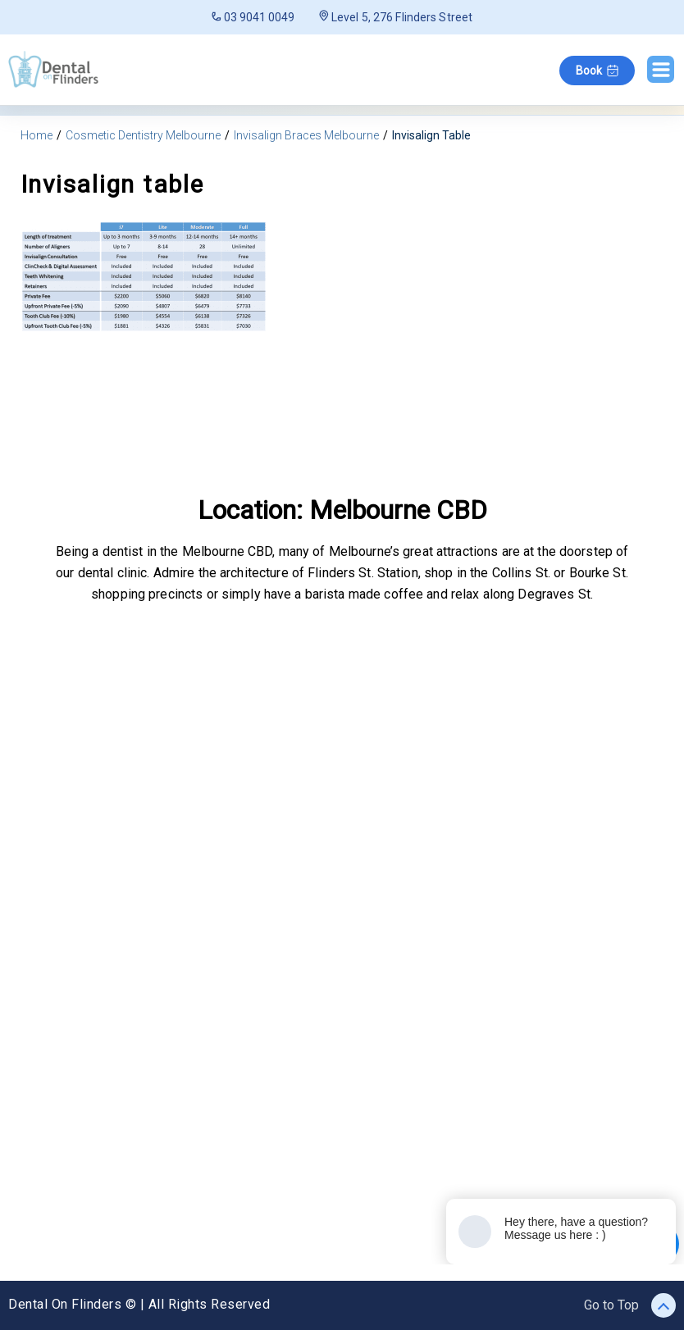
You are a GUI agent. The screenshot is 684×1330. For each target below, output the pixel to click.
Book (597, 70)
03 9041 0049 (253, 17)
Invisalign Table (431, 135)
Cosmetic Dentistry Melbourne (143, 135)
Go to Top (630, 1305)
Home (36, 135)
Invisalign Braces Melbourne (306, 135)
